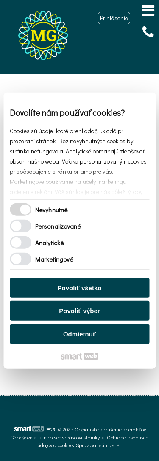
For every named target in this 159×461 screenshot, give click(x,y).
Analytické (49, 242)
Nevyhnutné (51, 209)
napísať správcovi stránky (72, 437)
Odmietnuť (79, 333)
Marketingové (54, 259)
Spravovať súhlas (95, 445)
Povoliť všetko (80, 287)
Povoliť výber (79, 310)
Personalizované (58, 226)
